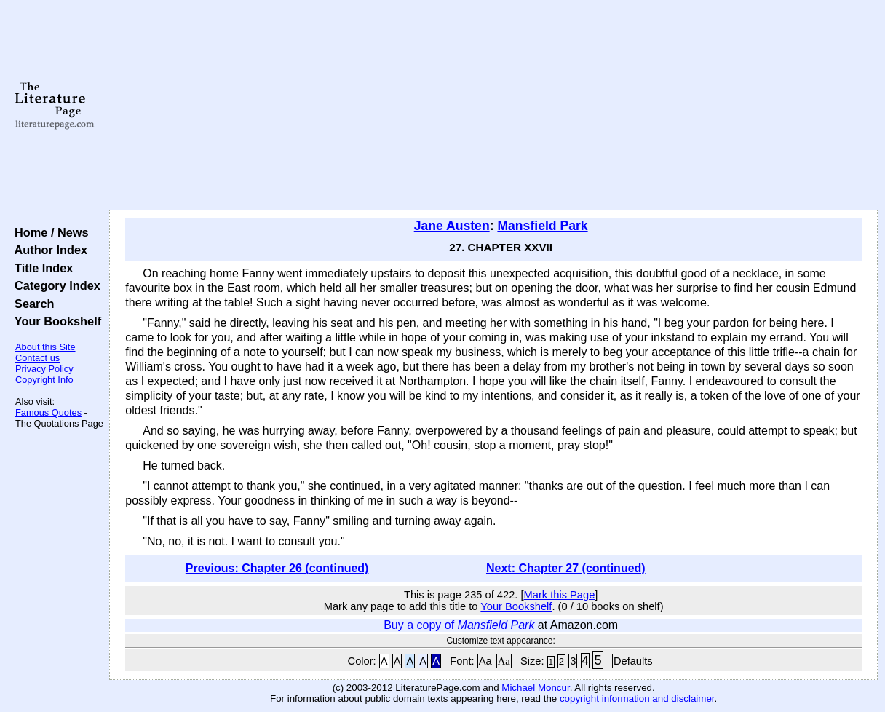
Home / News (48, 232)
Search (31, 303)
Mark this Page (559, 595)
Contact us (37, 357)
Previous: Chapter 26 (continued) (277, 568)
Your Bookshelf (54, 321)
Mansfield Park (542, 225)
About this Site (45, 346)
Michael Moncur (535, 687)
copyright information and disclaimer (637, 698)
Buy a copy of (459, 625)
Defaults (633, 661)
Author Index (47, 249)
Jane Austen (452, 225)
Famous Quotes (48, 412)
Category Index (54, 285)
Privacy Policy (44, 368)
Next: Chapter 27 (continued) (566, 568)
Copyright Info (44, 379)
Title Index (40, 267)
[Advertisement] (493, 105)
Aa (485, 661)
